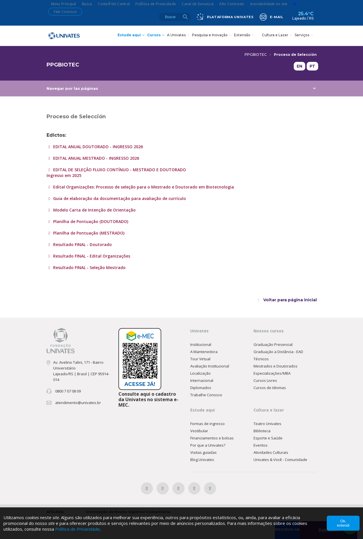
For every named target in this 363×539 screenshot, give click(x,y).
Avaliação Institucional (209, 366)
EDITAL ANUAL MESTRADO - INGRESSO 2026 (95, 158)
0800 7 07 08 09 (68, 391)
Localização (200, 373)
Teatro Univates (267, 423)
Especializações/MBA (272, 373)
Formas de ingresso (207, 423)
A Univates (179, 35)
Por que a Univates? (207, 445)
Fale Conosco (65, 11)
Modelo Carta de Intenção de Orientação (94, 210)
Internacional (201, 380)
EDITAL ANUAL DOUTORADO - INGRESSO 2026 (97, 146)
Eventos (260, 445)
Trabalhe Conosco (206, 394)
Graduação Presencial (273, 344)
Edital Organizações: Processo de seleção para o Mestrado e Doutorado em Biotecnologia (143, 187)
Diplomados (200, 387)
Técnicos (261, 358)
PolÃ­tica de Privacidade (155, 3)
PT (312, 66)
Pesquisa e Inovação (212, 35)
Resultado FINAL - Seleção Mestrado (89, 267)
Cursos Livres (265, 380)
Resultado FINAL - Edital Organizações (91, 256)
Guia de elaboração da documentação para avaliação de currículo (119, 198)
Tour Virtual (200, 358)
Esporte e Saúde (268, 438)
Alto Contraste (231, 3)
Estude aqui (132, 35)
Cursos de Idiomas (269, 387)
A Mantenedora (204, 351)
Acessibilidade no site (269, 3)
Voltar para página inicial (287, 299)
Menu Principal (63, 3)
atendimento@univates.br (78, 402)
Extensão (245, 35)
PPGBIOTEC (258, 54)
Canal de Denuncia (198, 3)
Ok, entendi (343, 523)
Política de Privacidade (77, 529)
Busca (87, 3)
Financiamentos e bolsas (212, 438)
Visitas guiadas (203, 452)
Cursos (156, 35)
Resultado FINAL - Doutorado (82, 244)
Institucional (200, 344)
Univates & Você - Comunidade (280, 459)
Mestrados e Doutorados (275, 366)
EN (299, 66)
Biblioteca (261, 430)
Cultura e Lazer (277, 35)
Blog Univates (202, 459)
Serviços (304, 35)
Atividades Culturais (270, 452)
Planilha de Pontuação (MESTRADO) (88, 233)
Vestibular (199, 430)
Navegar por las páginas (181, 88)
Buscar (185, 17)
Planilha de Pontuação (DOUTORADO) (90, 221)
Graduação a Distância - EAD (278, 351)
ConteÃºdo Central (114, 3)
